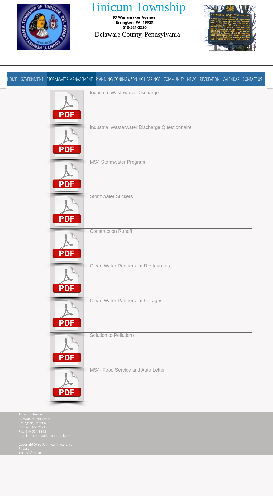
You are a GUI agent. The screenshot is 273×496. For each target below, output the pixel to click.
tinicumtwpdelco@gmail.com (50, 436)
